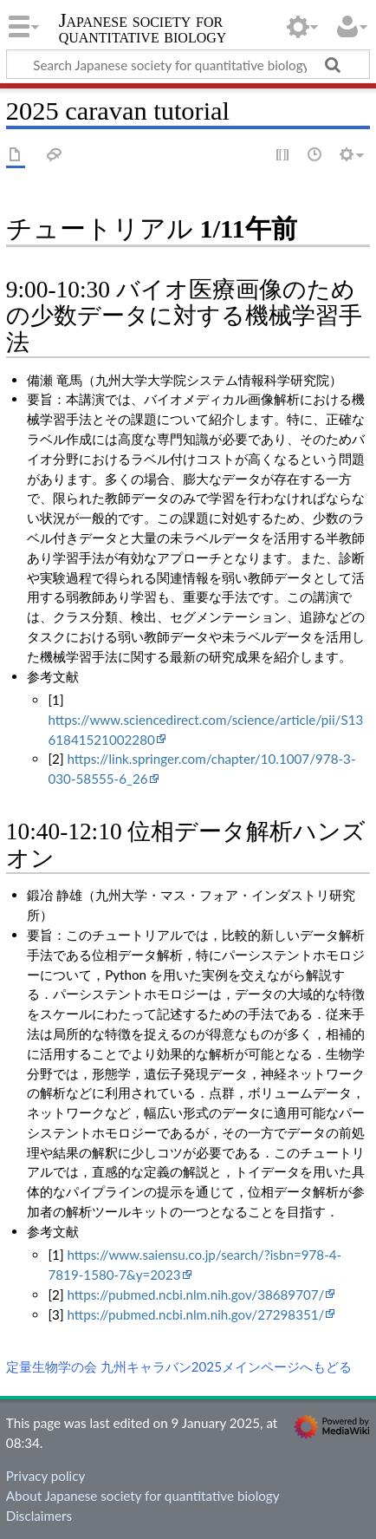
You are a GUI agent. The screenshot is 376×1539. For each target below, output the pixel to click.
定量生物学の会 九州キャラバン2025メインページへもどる (179, 1366)
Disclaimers (39, 1515)
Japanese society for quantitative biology (143, 30)
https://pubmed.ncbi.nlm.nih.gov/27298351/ (195, 1314)
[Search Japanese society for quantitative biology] (188, 64)
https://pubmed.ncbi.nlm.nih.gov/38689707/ (195, 1294)
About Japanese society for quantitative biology (143, 1495)
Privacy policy (45, 1476)
